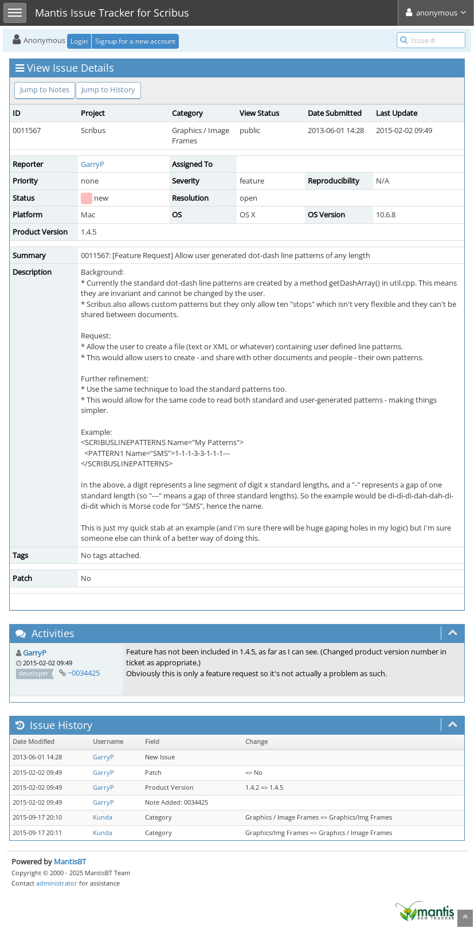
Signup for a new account (135, 41)
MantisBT (70, 861)
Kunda (102, 817)
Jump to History (108, 89)
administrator (56, 883)
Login (79, 41)
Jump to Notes (44, 89)
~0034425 (84, 673)
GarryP (92, 164)
